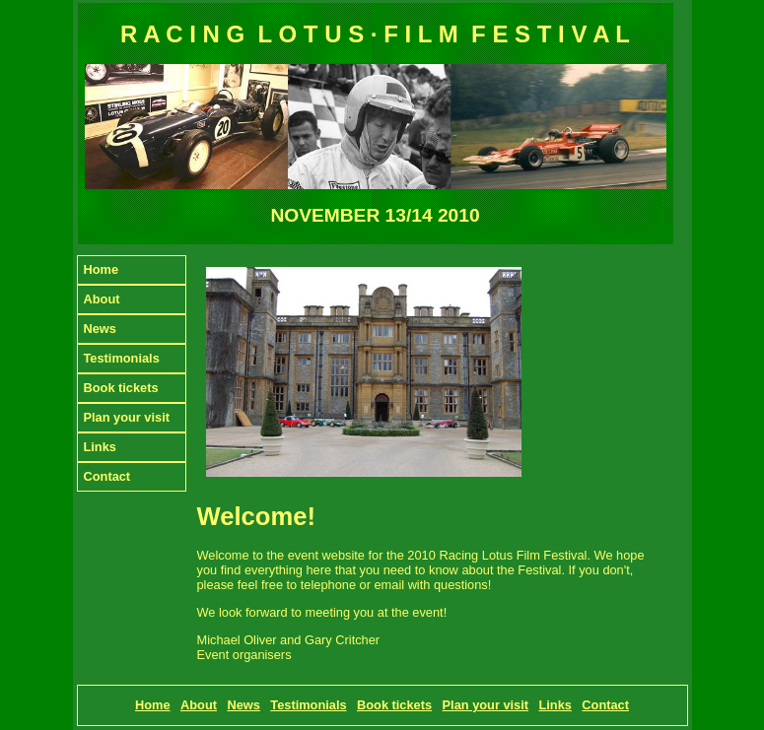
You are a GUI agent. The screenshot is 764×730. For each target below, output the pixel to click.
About (102, 299)
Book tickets (121, 387)
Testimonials (122, 358)
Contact (107, 476)
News (100, 328)
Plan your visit (127, 417)
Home (101, 269)
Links (100, 446)
